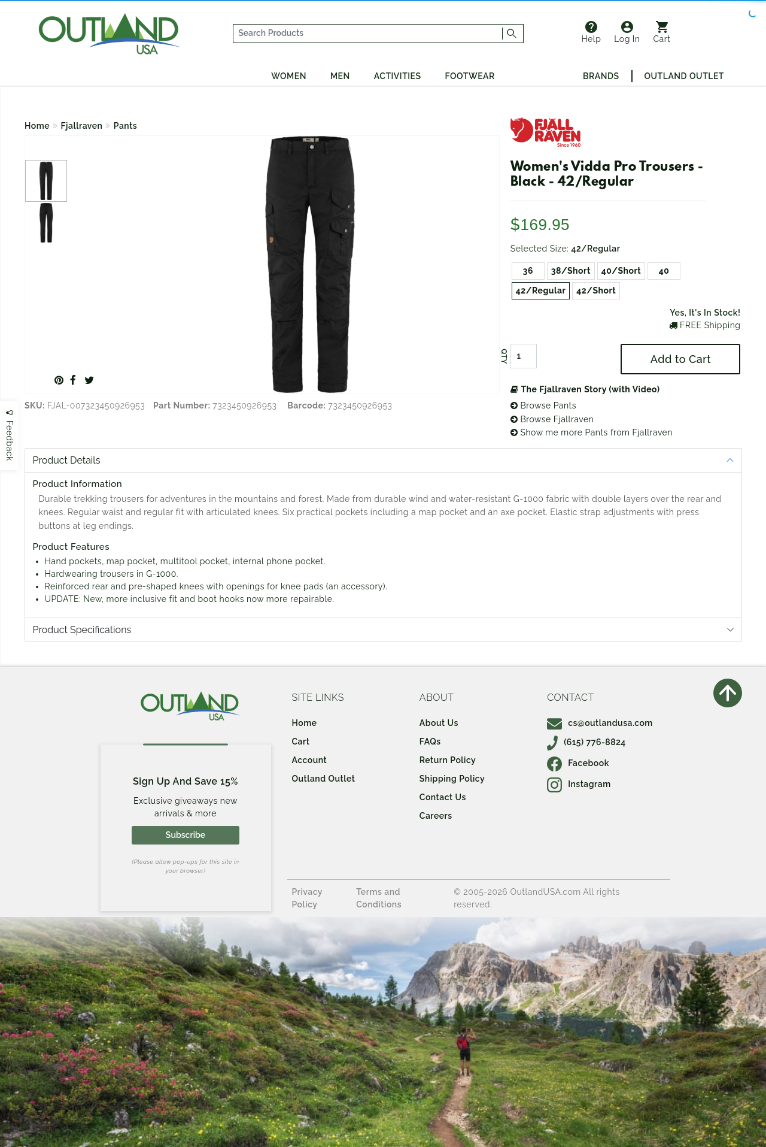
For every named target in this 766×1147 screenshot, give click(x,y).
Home (37, 126)
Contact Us (443, 797)
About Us (439, 723)
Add (681, 359)
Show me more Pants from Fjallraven (591, 432)
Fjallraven (82, 126)
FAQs (430, 741)
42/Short (596, 290)
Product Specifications (82, 629)
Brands (601, 76)
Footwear (470, 76)
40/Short (621, 271)
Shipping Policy (452, 778)
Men (340, 76)
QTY (504, 356)
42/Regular (541, 290)
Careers (436, 816)
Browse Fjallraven (552, 419)
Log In (627, 32)
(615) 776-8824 (586, 742)
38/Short (571, 271)
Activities (397, 76)
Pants (125, 126)
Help (591, 32)
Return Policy (448, 760)
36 (528, 271)
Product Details (67, 460)
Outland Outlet (684, 76)
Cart (662, 32)
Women (288, 76)
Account (309, 760)
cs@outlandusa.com (600, 723)
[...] (368, 33)
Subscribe (185, 835)
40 (664, 271)
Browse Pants (543, 405)
